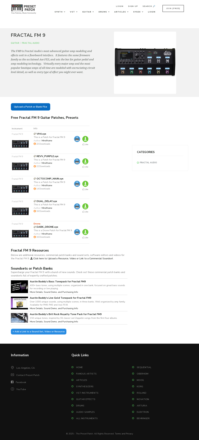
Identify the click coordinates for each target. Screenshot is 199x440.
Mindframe (47, 140)
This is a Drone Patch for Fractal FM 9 (53, 230)
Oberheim (142, 373)
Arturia (142, 405)
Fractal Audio (30, 43)
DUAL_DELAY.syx (45, 201)
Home (79, 367)
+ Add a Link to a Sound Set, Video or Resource (39, 331)
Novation (143, 399)
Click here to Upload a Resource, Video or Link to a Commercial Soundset (71, 258)
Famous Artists (86, 373)
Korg (140, 386)
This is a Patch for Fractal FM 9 (49, 137)
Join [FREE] (173, 8)
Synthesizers (85, 386)
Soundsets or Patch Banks (32, 268)
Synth (59, 12)
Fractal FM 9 (17, 134)
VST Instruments (87, 392)
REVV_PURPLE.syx (46, 156)
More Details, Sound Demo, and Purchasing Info (54, 292)
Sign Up (133, 6)
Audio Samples (85, 412)
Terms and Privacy (124, 433)
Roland (141, 392)
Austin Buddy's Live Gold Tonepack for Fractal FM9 (60, 298)
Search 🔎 (149, 6)
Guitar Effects (85, 399)
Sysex (137, 12)
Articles (120, 12)
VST (72, 12)
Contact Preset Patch (28, 375)
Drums (103, 12)
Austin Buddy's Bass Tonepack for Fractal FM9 (58, 281)
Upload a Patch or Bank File (30, 106)
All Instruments (87, 418)
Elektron (143, 412)
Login (119, 6)
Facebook (21, 382)
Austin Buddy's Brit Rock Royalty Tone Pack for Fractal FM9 (66, 314)
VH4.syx (40, 134)
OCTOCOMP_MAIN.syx (48, 178)
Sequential (144, 367)
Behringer (143, 418)
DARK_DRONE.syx (46, 227)
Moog (140, 380)
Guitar (86, 12)
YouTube (21, 389)
